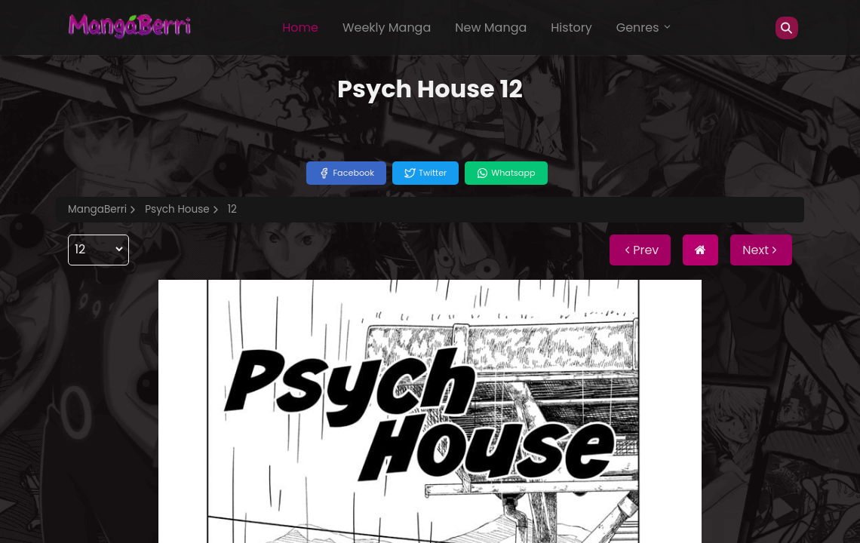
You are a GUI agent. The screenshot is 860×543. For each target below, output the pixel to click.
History (571, 27)
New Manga (491, 27)
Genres (644, 27)
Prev (640, 250)
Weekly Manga (386, 27)
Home (300, 27)
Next (761, 250)
